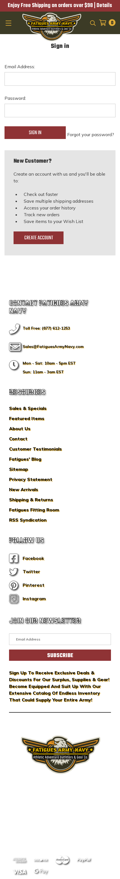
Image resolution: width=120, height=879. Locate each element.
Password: (15, 98)
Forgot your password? (90, 134)
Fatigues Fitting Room (34, 510)
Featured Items (26, 418)
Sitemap (18, 469)
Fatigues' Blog (25, 459)
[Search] (92, 22)
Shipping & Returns (31, 499)
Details (104, 5)
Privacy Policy (70, 826)
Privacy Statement (30, 479)
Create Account (38, 238)
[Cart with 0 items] (105, 23)
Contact (18, 438)
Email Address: (20, 66)
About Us (19, 428)
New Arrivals (23, 489)
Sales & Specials (28, 408)
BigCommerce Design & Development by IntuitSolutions (60, 815)
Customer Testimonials (35, 449)
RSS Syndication (28, 520)
